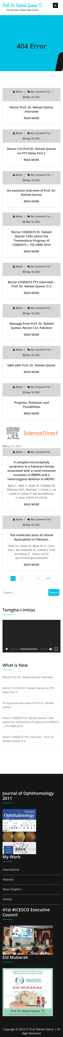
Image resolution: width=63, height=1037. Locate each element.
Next (48, 578)
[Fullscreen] (56, 649)
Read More (31, 118)
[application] (31, 636)
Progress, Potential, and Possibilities (31, 405)
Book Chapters (12, 889)
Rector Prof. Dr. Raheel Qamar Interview (32, 109)
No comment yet (40, 91)
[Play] (7, 649)
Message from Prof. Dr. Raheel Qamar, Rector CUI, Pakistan (31, 326)
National (8, 879)
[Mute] (50, 649)
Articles (7, 899)
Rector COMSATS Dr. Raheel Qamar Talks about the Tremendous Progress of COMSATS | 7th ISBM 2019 (31, 238)
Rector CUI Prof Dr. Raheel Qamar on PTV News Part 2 (31, 151)
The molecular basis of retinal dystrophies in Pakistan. (31, 537)
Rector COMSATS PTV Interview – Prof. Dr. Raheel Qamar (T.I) (31, 284)
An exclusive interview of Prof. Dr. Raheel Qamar (31, 192)
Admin (19, 91)
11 (38, 578)
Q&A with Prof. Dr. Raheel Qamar (31, 365)
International (11, 869)
